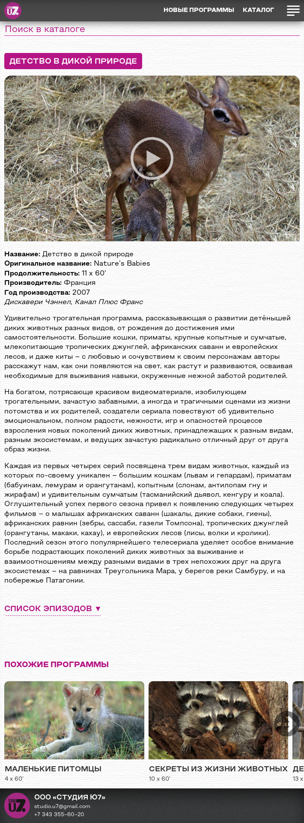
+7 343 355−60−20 (59, 815)
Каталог (258, 10)
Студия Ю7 (12, 10)
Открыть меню (293, 11)
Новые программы (199, 10)
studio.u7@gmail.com (62, 807)
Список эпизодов (48, 609)
